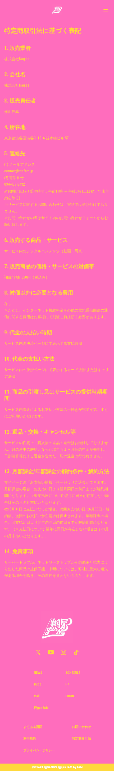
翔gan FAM (41, 708)
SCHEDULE (72, 673)
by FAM (78, 767)
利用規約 (29, 738)
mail (36, 696)
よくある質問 (32, 727)
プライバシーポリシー (39, 750)
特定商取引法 (81, 738)
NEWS (38, 673)
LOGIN (69, 696)
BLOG (38, 684)
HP (67, 684)
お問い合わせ (81, 727)
